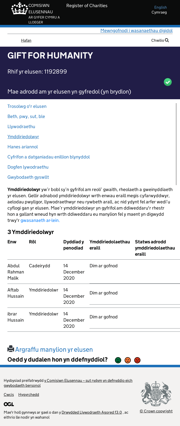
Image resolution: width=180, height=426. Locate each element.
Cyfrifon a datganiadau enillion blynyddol (48, 157)
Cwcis (9, 394)
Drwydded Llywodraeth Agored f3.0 (92, 412)
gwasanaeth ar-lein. (40, 220)
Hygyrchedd (28, 394)
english (160, 7)
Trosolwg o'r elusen (26, 106)
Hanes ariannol (22, 147)
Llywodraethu (21, 126)
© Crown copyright (156, 411)
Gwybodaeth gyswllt (28, 177)
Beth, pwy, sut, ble (26, 116)
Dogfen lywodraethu (27, 167)
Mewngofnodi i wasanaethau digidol (136, 30)
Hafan (26, 40)
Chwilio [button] (160, 40)
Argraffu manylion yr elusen (50, 349)
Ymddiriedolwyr (23, 136)
